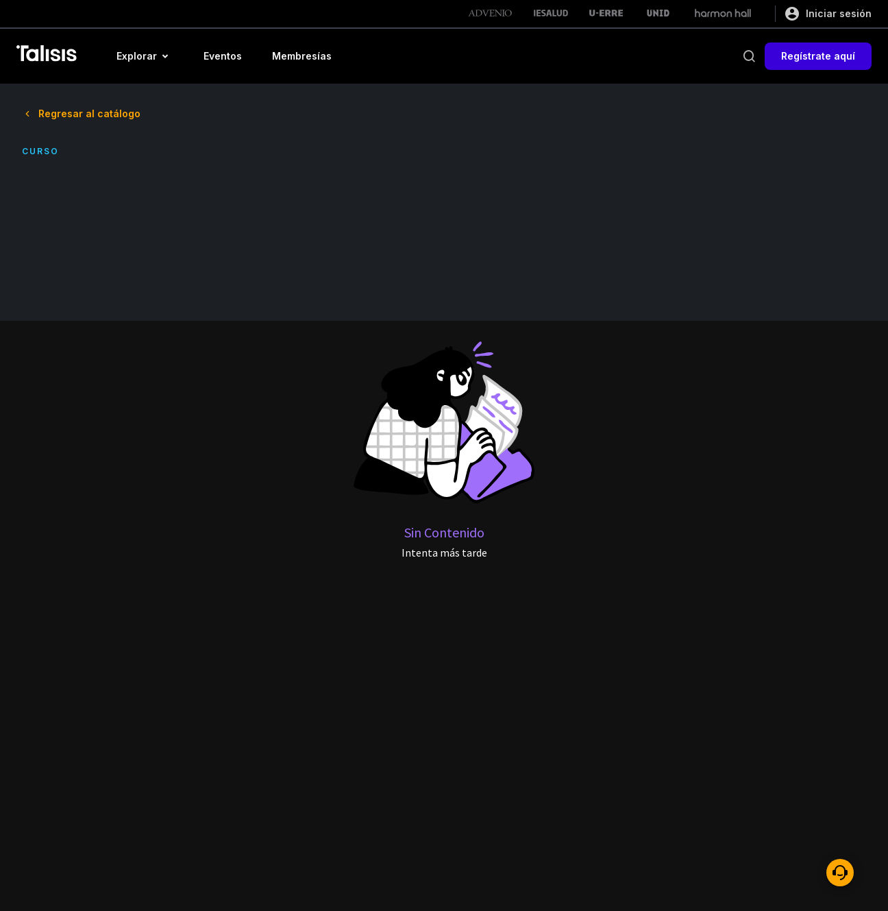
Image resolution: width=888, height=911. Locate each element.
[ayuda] (840, 872)
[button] (144, 56)
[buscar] (749, 56)
